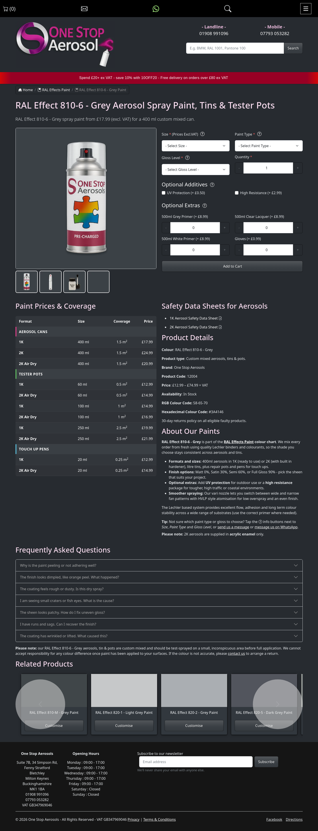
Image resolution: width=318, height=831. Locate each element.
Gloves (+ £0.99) (248, 238)
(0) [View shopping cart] (9, 8)
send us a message (233, 527)
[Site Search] (235, 48)
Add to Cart (232, 266)
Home (25, 89)
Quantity (243, 156)
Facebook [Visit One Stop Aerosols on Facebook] (274, 819)
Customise (54, 725)
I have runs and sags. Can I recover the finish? (58, 624)
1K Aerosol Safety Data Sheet (194, 318)
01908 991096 (213, 33)
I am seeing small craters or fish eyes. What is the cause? (67, 600)
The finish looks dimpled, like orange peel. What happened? (69, 577)
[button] (27, 282)
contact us (236, 653)
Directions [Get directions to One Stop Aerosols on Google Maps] (294, 819)
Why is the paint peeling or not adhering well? (58, 565)
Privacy (133, 819)
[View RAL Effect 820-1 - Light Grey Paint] (124, 697)
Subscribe (266, 761)
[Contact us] (84, 9)
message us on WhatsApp (276, 527)
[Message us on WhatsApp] (156, 9)
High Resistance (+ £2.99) (261, 192)
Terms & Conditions (159, 819)
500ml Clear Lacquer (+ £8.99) (259, 216)
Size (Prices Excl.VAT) (184, 134)
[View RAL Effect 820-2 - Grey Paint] (194, 697)
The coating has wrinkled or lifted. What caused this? (63, 636)
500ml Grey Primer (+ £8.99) (185, 216)
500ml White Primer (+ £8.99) (186, 238)
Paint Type (249, 134)
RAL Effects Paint (54, 89)
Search (293, 48)
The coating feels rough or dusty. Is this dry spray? (62, 588)
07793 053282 (274, 33)
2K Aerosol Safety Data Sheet (194, 327)
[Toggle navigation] (306, 8)
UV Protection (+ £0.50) (186, 192)
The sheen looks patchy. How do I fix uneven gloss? (62, 612)
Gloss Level (176, 157)
